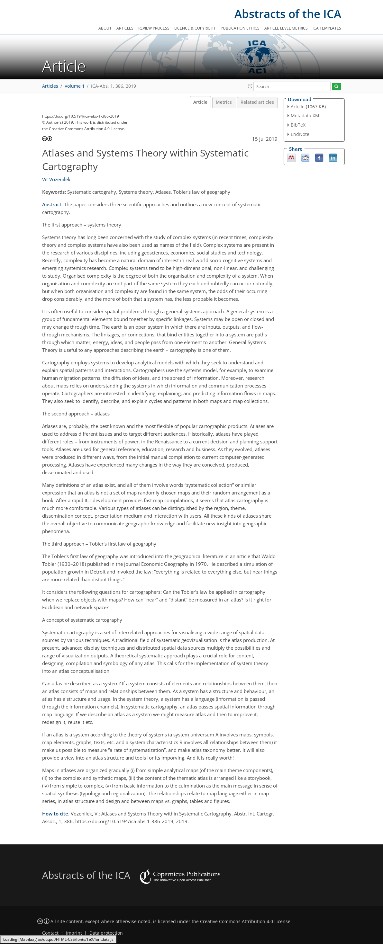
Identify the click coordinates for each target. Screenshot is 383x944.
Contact (50, 933)
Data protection (106, 933)
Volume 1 (75, 86)
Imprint (74, 933)
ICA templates (327, 28)
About (105, 28)
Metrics (224, 102)
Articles (124, 28)
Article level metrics (286, 28)
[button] (250, 86)
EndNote (300, 134)
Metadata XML (306, 115)
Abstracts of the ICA (287, 13)
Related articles (257, 102)
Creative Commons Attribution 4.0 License (245, 921)
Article (200, 102)
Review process (153, 28)
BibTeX (298, 125)
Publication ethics (240, 28)
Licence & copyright (195, 28)
